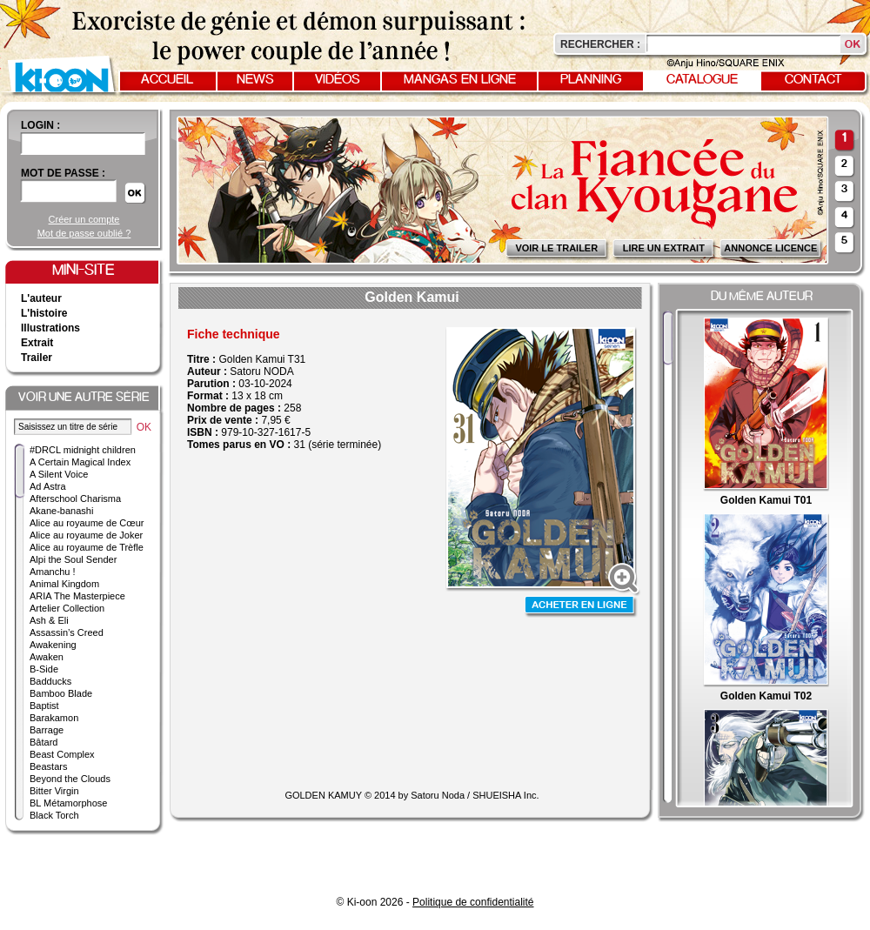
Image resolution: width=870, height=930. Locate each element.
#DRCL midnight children (83, 450)
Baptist (44, 705)
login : (40, 125)
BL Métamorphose (68, 803)
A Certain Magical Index (80, 462)
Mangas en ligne (460, 80)
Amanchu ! (53, 571)
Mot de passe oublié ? (84, 233)
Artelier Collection (67, 608)
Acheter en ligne (581, 607)
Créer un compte (84, 219)
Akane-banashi (61, 510)
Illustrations (50, 328)
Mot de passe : (63, 173)
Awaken (47, 657)
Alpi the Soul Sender (73, 559)
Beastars (48, 766)
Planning (590, 80)
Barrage (47, 730)
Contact (813, 80)
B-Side (44, 669)
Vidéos (337, 80)
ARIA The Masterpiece (77, 596)
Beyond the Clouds (70, 778)
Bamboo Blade (61, 693)
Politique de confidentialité (472, 902)
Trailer (36, 357)
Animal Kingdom (64, 584)
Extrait (37, 343)
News (255, 80)
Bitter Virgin (54, 791)
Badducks (50, 681)
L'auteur (41, 298)
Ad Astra (48, 486)
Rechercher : (600, 44)
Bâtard (43, 742)
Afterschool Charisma (75, 498)
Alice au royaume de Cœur (87, 523)
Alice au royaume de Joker (86, 535)
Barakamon (54, 718)
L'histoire (44, 313)
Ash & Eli (49, 620)
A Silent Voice (59, 474)
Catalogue (702, 80)
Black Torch (54, 815)
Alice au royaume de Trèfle (87, 547)
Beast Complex (62, 754)
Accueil (167, 80)
